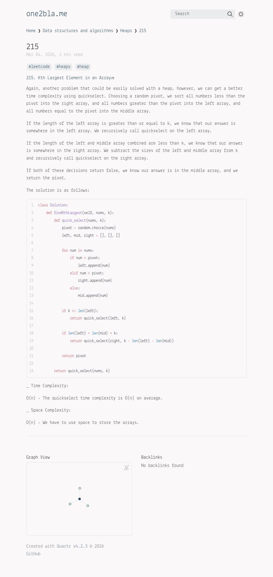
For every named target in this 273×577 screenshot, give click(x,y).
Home (31, 31)
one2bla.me (47, 14)
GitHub (33, 554)
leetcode (40, 67)
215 (142, 31)
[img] (230, 14)
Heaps (126, 31)
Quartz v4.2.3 (72, 546)
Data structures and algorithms (78, 31)
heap (84, 67)
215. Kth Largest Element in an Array (70, 78)
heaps (65, 67)
